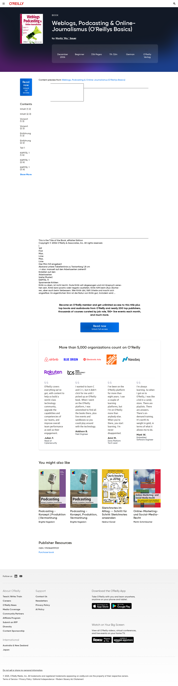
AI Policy (40, 609)
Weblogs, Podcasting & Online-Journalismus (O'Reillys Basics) (93, 80)
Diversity (7, 626)
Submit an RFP (10, 622)
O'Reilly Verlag (147, 55)
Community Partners (13, 613)
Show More (26, 174)
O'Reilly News (9, 605)
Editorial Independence (43, 679)
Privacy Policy (43, 605)
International (11, 639)
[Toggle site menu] (3, 3)
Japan (6, 649)
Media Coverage (11, 609)
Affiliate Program (11, 618)
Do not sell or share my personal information (22, 670)
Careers (7, 600)
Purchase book (46, 552)
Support (41, 591)
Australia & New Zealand (15, 645)
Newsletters (42, 600)
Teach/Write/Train (12, 596)
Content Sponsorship (13, 630)
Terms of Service (10, 679)
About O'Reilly (11, 591)
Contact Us (41, 596)
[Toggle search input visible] (174, 3)
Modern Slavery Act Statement (70, 679)
